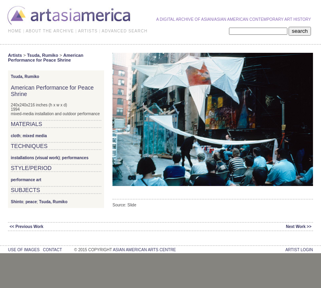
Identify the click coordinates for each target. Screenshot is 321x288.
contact (52, 250)
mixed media (34, 136)
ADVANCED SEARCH (124, 31)
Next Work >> (298, 226)
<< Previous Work (26, 226)
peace (31, 202)
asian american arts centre (144, 250)
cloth (15, 136)
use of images (24, 250)
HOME (15, 31)
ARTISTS (88, 31)
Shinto (17, 202)
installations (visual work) (35, 158)
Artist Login (299, 250)
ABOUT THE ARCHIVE (50, 31)
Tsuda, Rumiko (42, 55)
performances (75, 158)
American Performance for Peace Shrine (45, 57)
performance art (26, 180)
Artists (15, 55)
